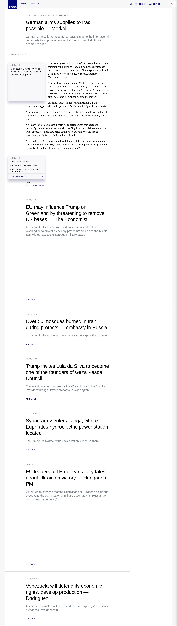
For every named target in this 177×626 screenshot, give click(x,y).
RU (131, 4)
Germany (34, 185)
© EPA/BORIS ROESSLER (17, 54)
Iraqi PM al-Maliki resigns (20, 161)
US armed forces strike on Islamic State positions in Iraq (25, 170)
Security (42, 185)
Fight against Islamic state (39, 15)
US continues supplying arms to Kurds (24, 165)
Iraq (27, 185)
